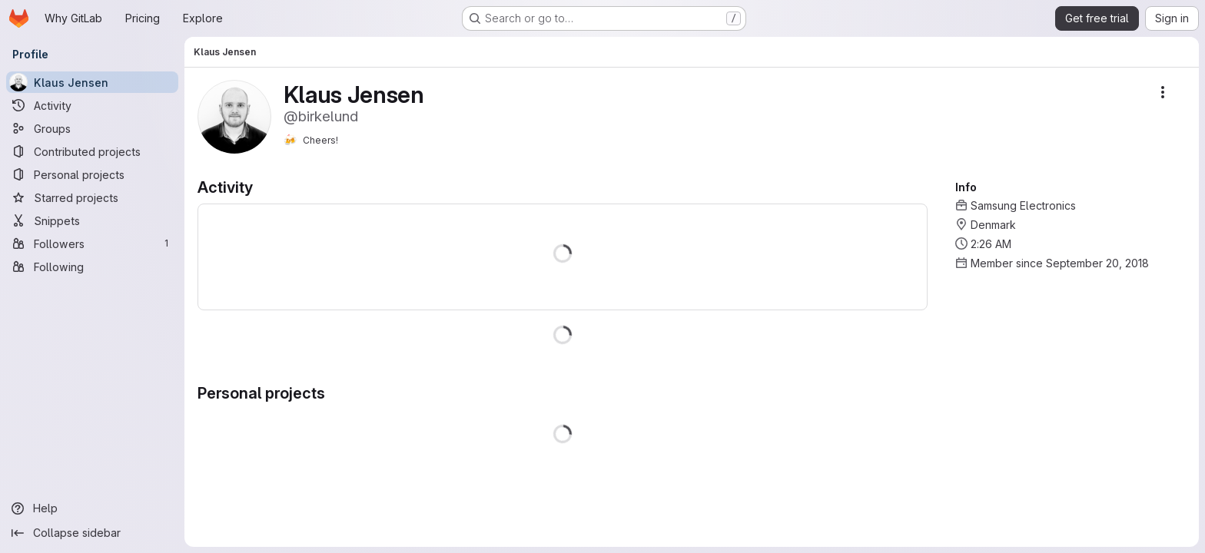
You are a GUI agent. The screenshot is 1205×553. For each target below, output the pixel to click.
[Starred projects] (92, 197)
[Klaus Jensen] (92, 82)
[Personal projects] (92, 174)
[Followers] (92, 243)
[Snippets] (92, 220)
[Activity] (92, 105)
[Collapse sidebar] (92, 533)
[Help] (92, 508)
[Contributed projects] (92, 151)
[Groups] (92, 128)
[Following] (92, 266)
